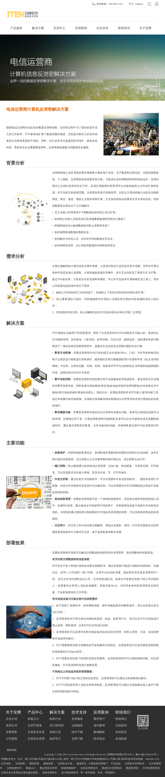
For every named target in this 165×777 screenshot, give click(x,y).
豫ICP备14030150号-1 (146, 754)
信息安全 (81, 266)
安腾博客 (11, 732)
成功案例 (99, 725)
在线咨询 (121, 725)
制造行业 (55, 718)
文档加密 (20, 763)
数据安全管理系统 (112, 768)
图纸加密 (34, 763)
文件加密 (6, 763)
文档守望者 (35, 725)
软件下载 (77, 732)
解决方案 (38, 28)
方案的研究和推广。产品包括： (106, 763)
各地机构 (121, 738)
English (139, 4)
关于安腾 (145, 28)
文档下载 (77, 738)
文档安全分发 (36, 732)
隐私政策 (12, 750)
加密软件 (116, 499)
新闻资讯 (124, 28)
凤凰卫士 (33, 718)
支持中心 (59, 28)
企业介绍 (11, 718)
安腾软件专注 (8, 759)
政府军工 (55, 738)
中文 (131, 4)
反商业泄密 (74, 346)
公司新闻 (11, 738)
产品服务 (16, 28)
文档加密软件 (14, 768)
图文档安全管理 (48, 768)
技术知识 (99, 738)
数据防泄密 (132, 768)
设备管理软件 (49, 772)
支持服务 (77, 718)
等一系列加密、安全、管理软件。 (98, 772)
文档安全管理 (36, 738)
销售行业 (55, 732)
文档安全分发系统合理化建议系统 (19, 772)
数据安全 (82, 763)
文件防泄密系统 (151, 768)
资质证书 (11, 725)
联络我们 (121, 718)
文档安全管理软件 (135, 763)
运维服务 (77, 725)
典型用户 (99, 718)
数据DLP (30, 768)
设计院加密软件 (70, 772)
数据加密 (48, 763)
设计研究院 (57, 725)
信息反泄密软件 (89, 768)
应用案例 (81, 28)
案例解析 (99, 732)
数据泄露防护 (68, 768)
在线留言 (121, 732)
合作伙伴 (102, 28)
